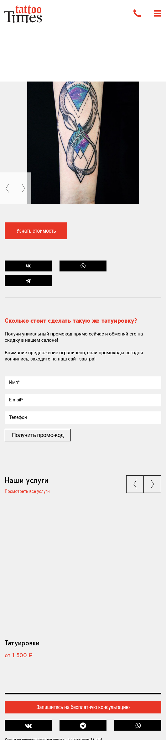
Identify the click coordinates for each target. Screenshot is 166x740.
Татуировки (22, 642)
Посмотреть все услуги (27, 491)
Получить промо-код (38, 435)
